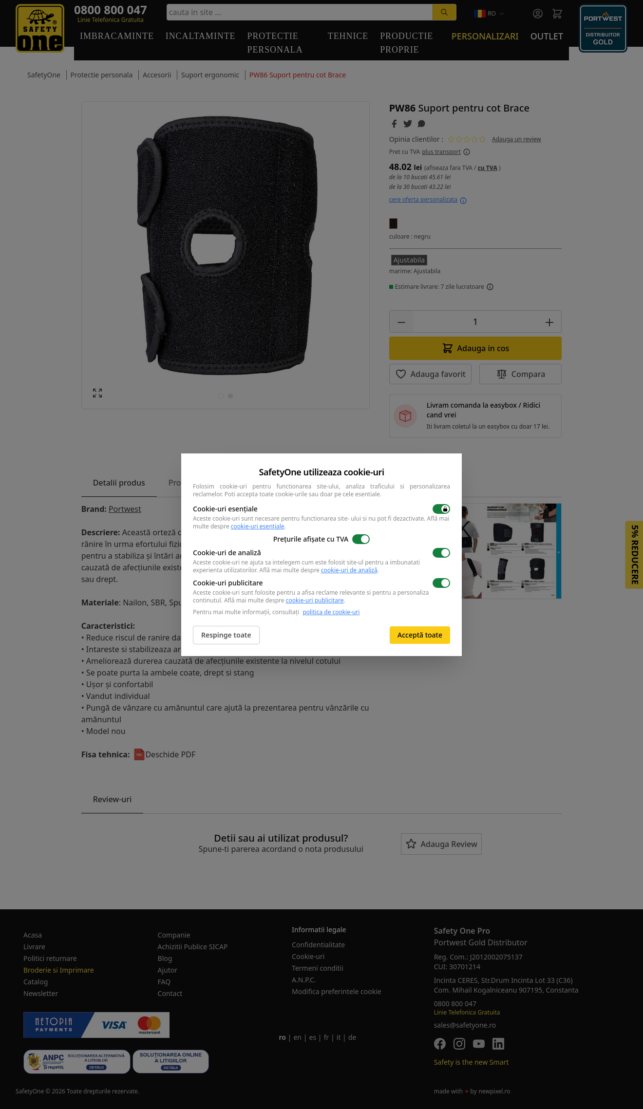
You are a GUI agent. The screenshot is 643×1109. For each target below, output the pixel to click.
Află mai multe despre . (319, 570)
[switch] (441, 509)
